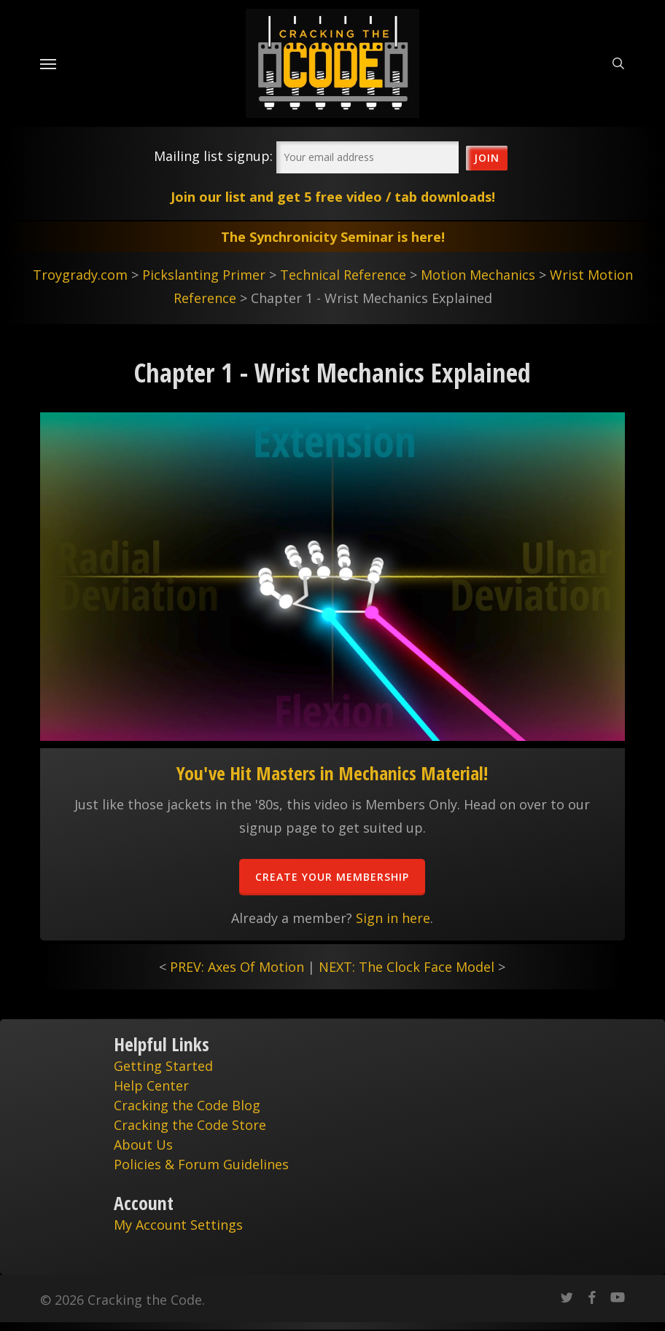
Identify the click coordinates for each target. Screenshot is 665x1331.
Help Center (151, 1085)
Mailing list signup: (213, 156)
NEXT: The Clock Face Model (406, 966)
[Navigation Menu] (48, 63)
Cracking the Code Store (190, 1125)
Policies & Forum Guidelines (201, 1164)
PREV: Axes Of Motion (237, 966)
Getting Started (163, 1066)
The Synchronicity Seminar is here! (333, 237)
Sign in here (393, 918)
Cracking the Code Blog (187, 1105)
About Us (143, 1144)
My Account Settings (178, 1224)
